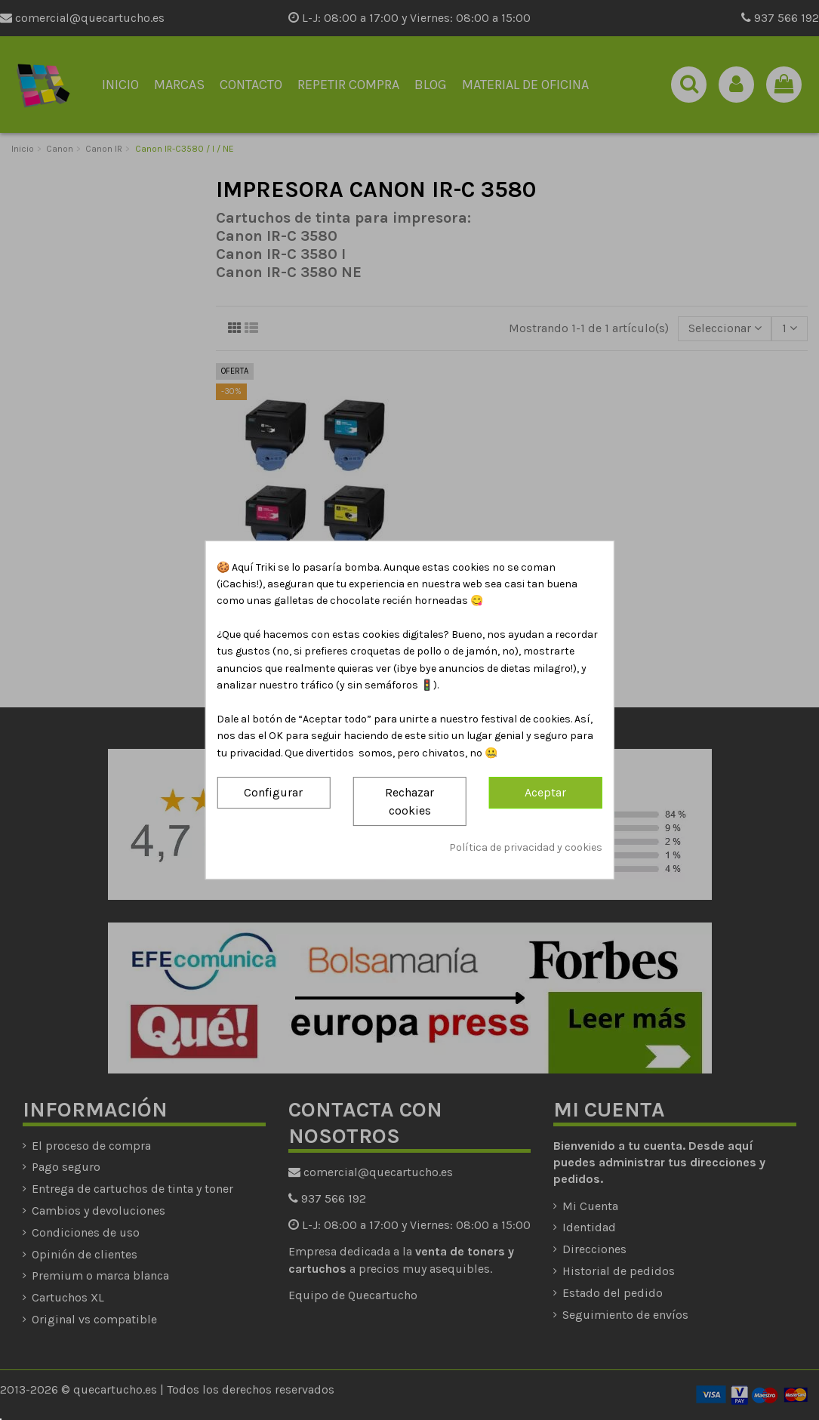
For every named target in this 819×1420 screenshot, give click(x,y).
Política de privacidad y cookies (525, 847)
